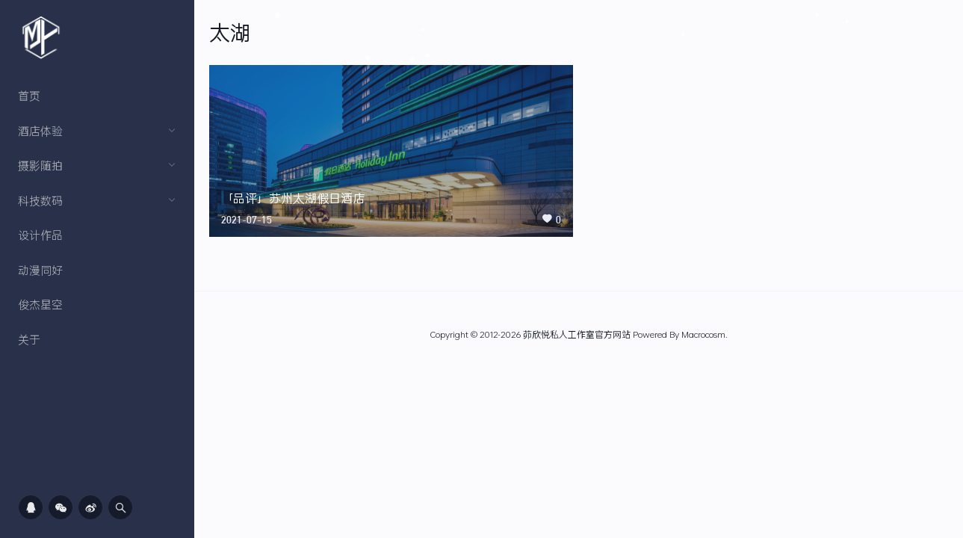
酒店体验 (97, 130)
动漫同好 (40, 269)
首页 (29, 95)
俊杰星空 (40, 304)
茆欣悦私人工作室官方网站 (577, 334)
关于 (29, 339)
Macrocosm (703, 334)
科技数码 (97, 200)
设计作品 (40, 234)
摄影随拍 (97, 165)
